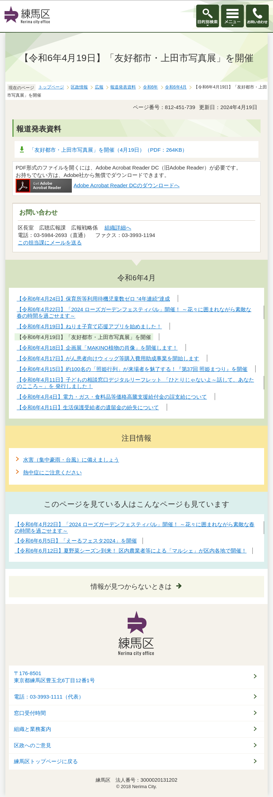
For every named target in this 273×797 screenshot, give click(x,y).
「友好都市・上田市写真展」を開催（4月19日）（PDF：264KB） (108, 150)
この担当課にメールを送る (50, 242)
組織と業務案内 (32, 729)
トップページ (51, 87)
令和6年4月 (176, 87)
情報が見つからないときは (131, 586)
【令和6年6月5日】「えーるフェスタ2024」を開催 (76, 541)
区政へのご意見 (32, 745)
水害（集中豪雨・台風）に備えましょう (71, 460)
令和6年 (150, 87)
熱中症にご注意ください (52, 472)
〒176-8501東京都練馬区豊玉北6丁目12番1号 (54, 677)
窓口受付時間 (30, 713)
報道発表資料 (123, 87)
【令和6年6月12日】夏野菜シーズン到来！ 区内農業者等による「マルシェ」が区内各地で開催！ (131, 551)
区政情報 (79, 87)
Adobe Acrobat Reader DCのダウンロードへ (98, 185)
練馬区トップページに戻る (46, 761)
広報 (99, 87)
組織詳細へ (118, 228)
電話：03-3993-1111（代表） (49, 697)
